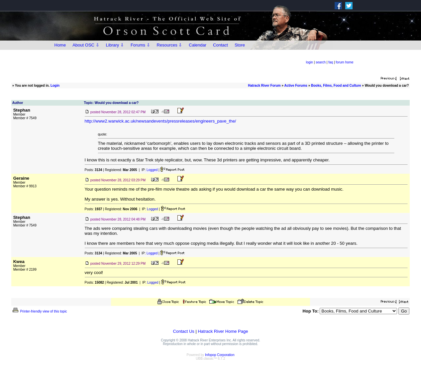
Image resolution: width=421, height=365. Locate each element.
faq (330, 62)
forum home (344, 62)
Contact (220, 45)
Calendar (197, 45)
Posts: (93, 170)
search (321, 62)
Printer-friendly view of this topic (39, 311)
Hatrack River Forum (264, 85)
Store (240, 45)
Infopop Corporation (219, 355)
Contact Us (183, 331)
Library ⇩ (115, 45)
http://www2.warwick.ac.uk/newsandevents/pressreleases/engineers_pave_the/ (160, 121)
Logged (152, 170)
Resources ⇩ (169, 45)
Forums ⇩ (140, 45)
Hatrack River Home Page (223, 331)
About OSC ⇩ (85, 45)
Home (60, 45)
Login (55, 85)
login (309, 62)
